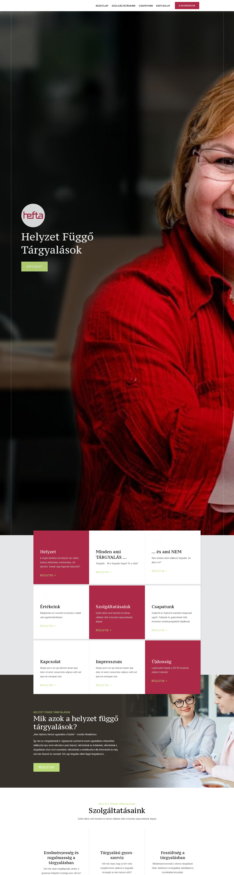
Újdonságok (187, 6)
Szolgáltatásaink (124, 6)
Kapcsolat (163, 6)
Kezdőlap (102, 6)
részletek (46, 575)
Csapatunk (146, 6)
